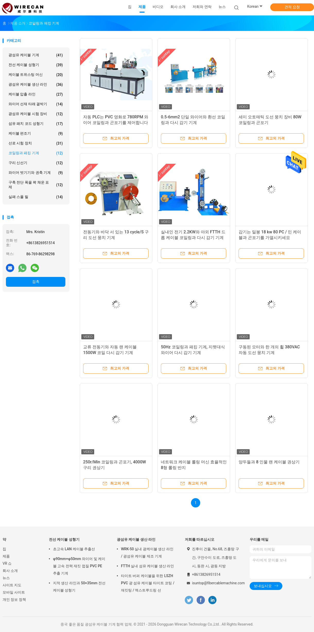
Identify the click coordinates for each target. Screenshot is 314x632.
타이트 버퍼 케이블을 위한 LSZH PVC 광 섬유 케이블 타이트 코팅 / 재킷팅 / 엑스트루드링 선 (147, 583)
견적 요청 (292, 7)
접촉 (35, 282)
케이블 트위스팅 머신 (35, 74)
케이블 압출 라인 (35, 94)
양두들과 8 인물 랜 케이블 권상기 (269, 461)
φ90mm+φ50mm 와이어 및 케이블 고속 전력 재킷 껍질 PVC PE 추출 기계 (79, 566)
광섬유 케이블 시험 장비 (35, 114)
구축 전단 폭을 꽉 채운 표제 (35, 184)
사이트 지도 (12, 585)
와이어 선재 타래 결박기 (35, 104)
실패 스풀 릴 (35, 197)
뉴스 (6, 578)
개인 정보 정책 (14, 599)
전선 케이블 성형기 (35, 65)
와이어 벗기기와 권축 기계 (35, 172)
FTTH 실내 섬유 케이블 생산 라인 (147, 566)
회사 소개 (10, 571)
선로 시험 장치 (35, 143)
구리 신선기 (35, 163)
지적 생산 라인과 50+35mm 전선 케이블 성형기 (79, 586)
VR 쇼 (7, 563)
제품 (6, 556)
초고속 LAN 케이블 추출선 (74, 549)
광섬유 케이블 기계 (35, 55)
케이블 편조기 (35, 133)
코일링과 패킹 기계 (35, 153)
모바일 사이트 (14, 592)
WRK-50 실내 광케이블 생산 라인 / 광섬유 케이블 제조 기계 (147, 552)
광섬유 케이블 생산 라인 (35, 84)
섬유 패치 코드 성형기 (35, 123)
